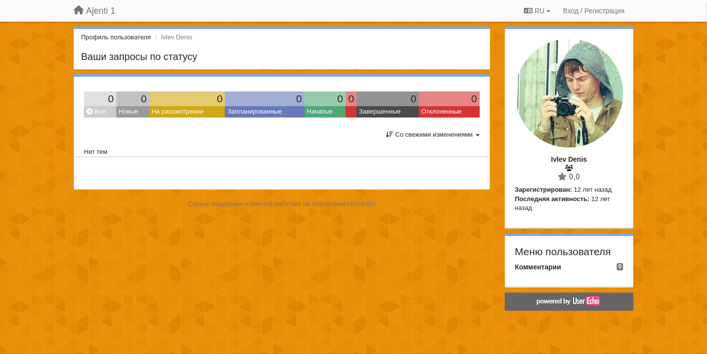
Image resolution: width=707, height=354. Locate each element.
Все (96, 111)
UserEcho (361, 203)
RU (537, 11)
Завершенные (380, 111)
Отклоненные (441, 111)
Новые (128, 111)
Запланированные (254, 111)
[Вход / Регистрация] (593, 10)
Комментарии (538, 267)
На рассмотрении (178, 111)
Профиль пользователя (116, 37)
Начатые (320, 111)
